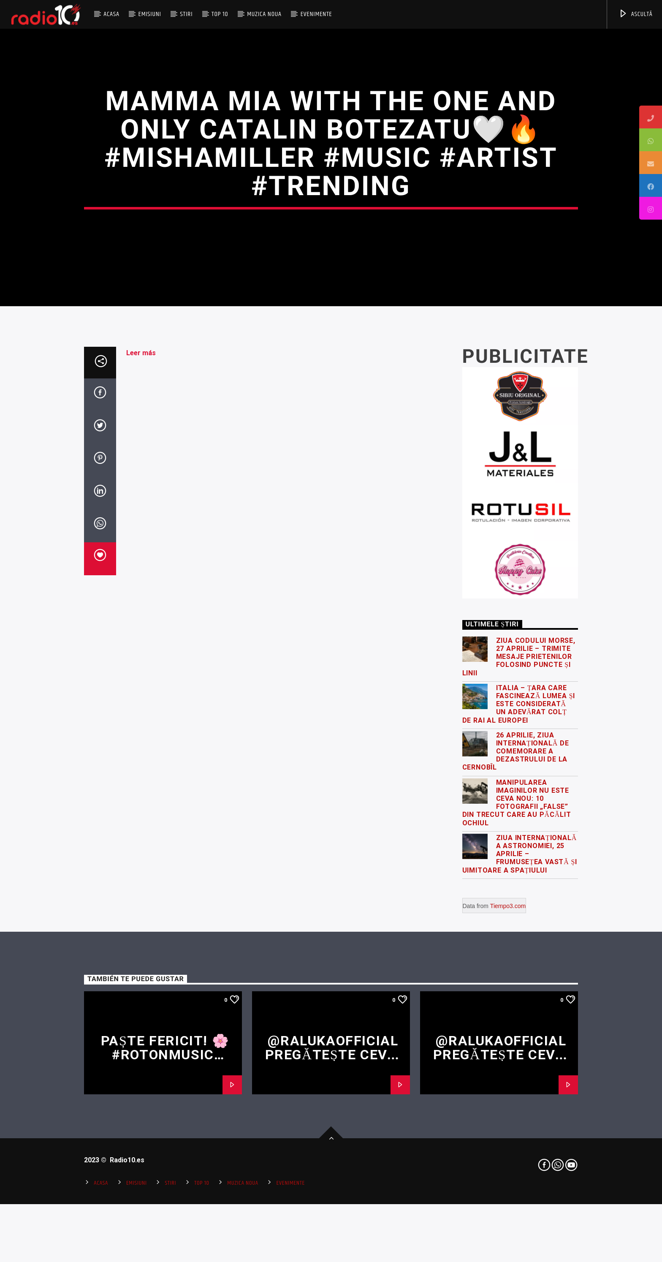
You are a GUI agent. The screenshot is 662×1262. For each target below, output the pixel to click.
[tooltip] (650, 117)
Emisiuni (149, 14)
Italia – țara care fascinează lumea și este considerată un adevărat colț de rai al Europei (518, 954)
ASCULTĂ (636, 14)
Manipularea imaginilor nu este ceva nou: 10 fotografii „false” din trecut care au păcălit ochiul (516, 1052)
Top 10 (220, 14)
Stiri (186, 14)
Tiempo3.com (508, 1156)
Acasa (111, 14)
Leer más (141, 603)
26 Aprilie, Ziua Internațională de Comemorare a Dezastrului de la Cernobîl (515, 1001)
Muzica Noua (264, 14)
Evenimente (316, 14)
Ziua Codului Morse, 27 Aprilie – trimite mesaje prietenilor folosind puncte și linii (518, 907)
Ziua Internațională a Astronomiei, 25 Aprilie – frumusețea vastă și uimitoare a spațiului (519, 1104)
